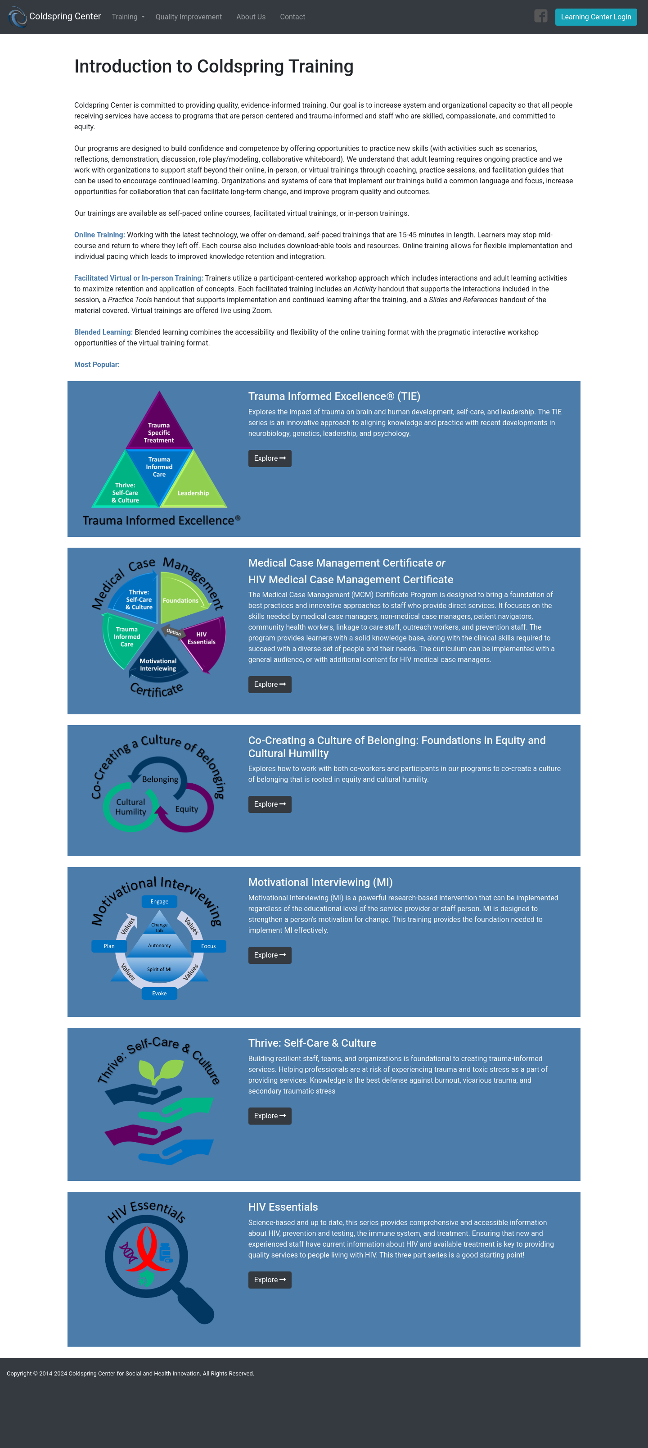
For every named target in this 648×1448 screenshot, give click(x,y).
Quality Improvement (189, 17)
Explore (270, 458)
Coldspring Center (54, 17)
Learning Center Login (596, 17)
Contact (292, 17)
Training (126, 17)
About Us (251, 17)
